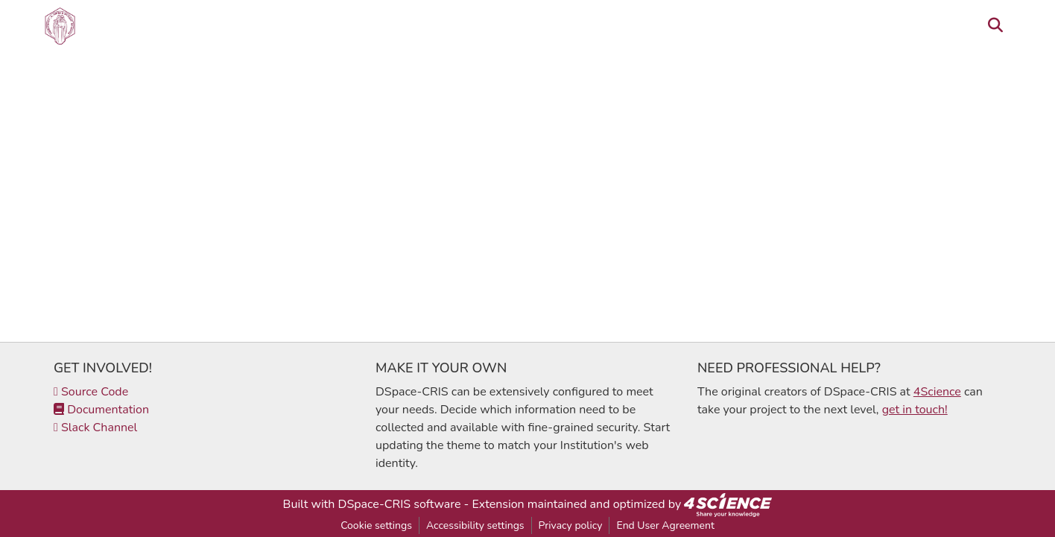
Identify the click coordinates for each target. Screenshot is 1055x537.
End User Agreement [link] (665, 525)
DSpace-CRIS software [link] (399, 504)
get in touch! (915, 409)
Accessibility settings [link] (475, 525)
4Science (937, 392)
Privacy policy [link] (571, 525)
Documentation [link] (101, 409)
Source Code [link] (91, 392)
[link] (728, 504)
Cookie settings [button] (376, 525)
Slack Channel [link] (95, 427)
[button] (60, 26)
